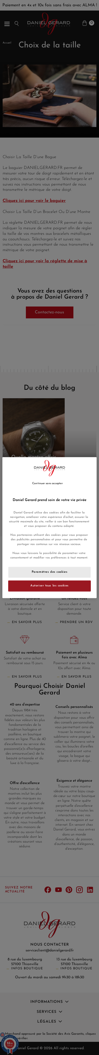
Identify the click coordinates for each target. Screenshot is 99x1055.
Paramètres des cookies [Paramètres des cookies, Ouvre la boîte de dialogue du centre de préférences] (50, 571)
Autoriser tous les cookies (49, 585)
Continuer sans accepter (47, 483)
